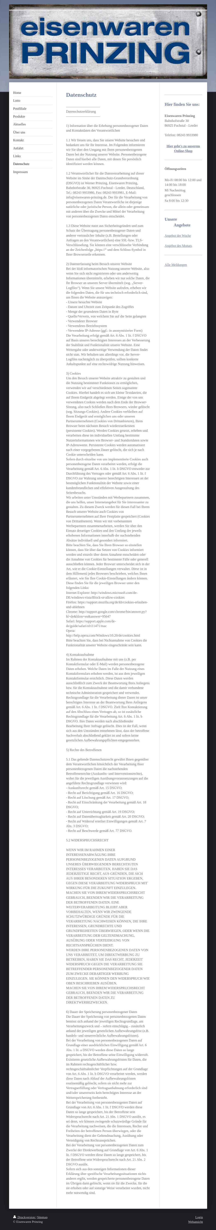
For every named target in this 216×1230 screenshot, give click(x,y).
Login (199, 1217)
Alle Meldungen (176, 265)
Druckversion (24, 1217)
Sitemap (42, 1217)
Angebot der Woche (178, 235)
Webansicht (195, 1221)
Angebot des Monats (178, 246)
